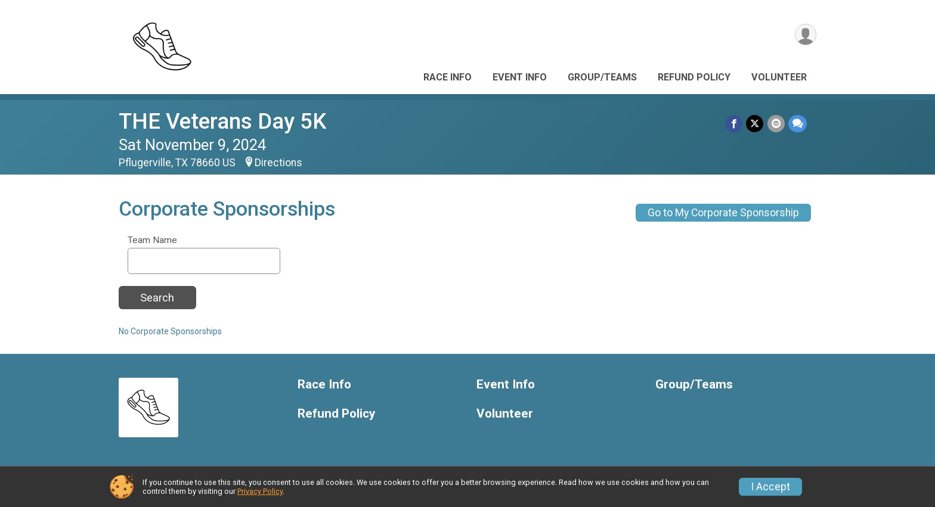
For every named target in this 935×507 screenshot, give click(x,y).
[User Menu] (805, 35)
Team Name (152, 240)
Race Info (447, 77)
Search (157, 297)
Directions (278, 163)
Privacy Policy (260, 491)
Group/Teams (602, 77)
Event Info (520, 77)
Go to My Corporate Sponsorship (723, 213)
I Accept (770, 487)
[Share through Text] (797, 123)
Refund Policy (694, 77)
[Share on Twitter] (755, 123)
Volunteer (779, 77)
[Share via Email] (776, 123)
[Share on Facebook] (734, 123)
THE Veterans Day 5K (222, 121)
